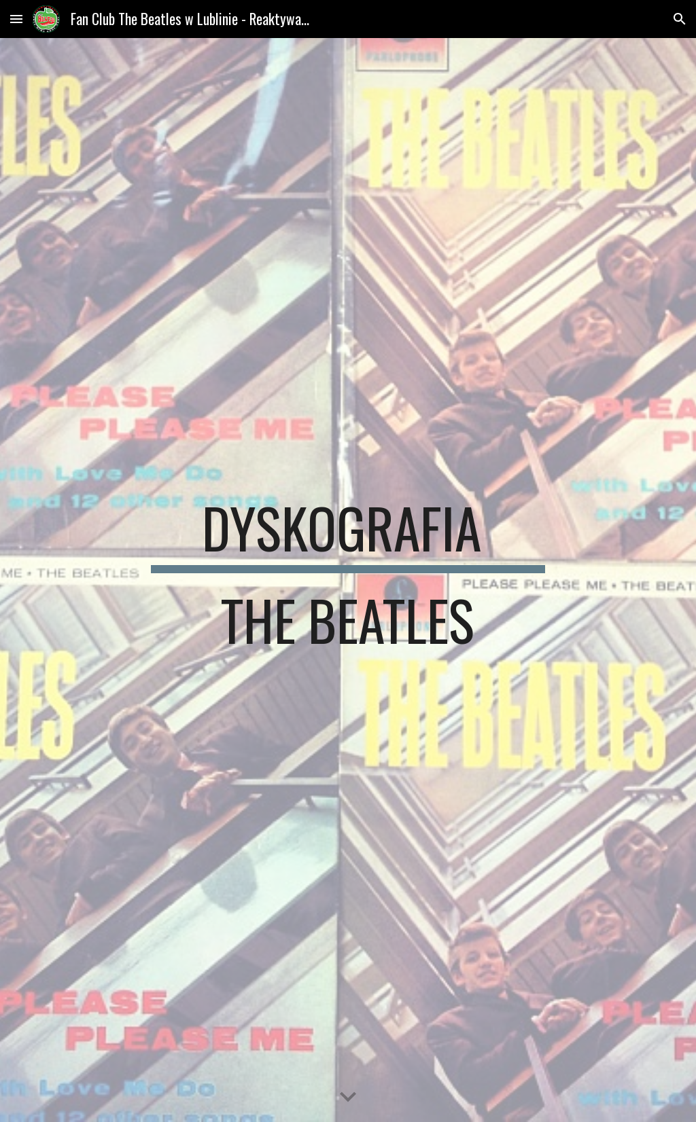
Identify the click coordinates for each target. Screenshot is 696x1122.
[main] (347, 580)
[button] (16, 18)
